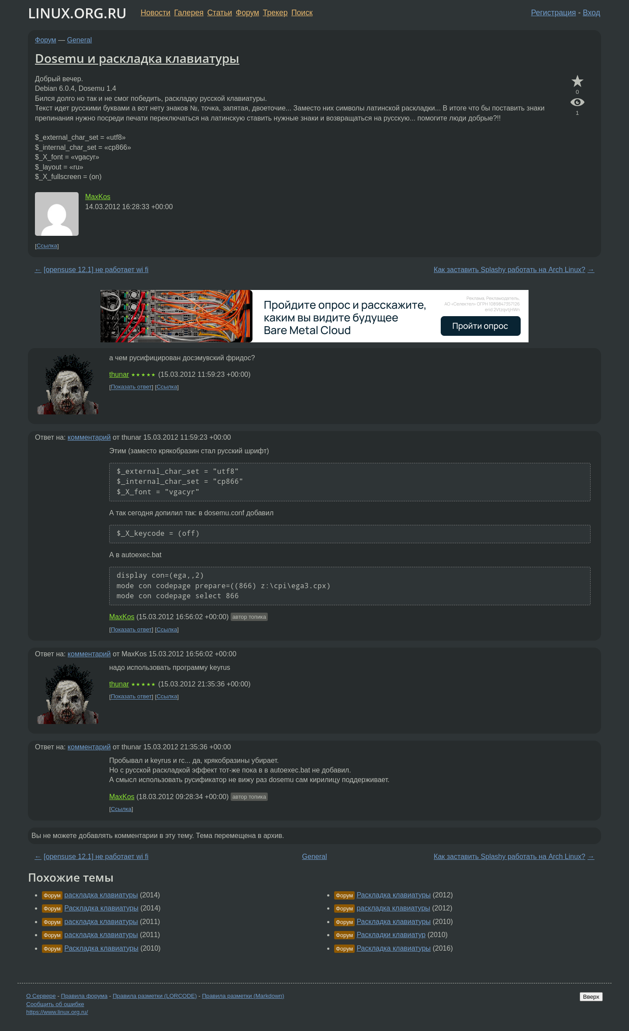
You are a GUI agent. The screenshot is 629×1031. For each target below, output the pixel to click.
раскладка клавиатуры (101, 895)
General (79, 40)
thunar (119, 374)
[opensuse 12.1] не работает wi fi (96, 269)
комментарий (89, 437)
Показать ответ (131, 387)
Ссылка (47, 246)
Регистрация (553, 12)
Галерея (189, 12)
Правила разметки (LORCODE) (155, 996)
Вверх (591, 996)
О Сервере (41, 996)
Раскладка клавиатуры (101, 908)
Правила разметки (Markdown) (243, 996)
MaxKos (98, 196)
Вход (591, 12)
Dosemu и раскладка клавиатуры (137, 58)
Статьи (219, 12)
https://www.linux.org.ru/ (57, 1012)
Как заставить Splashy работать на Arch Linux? (509, 269)
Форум (247, 12)
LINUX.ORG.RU (77, 12)
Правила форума (84, 996)
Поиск (302, 12)
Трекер (275, 12)
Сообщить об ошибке (55, 1004)
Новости (155, 12)
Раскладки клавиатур (390, 934)
